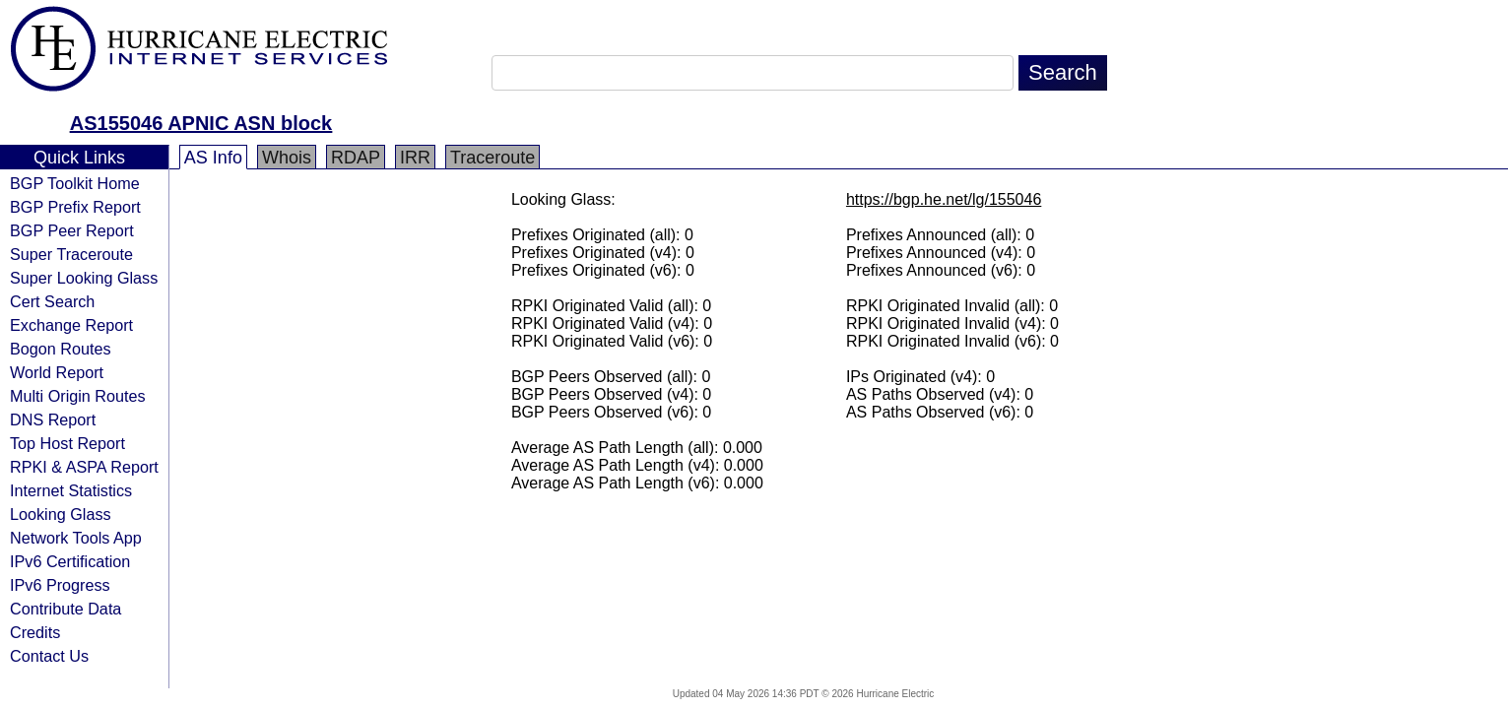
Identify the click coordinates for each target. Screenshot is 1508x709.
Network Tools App (76, 538)
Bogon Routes (60, 348)
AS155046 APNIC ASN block (201, 123)
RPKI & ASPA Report (84, 467)
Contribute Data (65, 608)
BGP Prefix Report (75, 207)
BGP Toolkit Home (75, 183)
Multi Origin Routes (78, 396)
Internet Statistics (71, 490)
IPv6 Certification (70, 561)
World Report (56, 372)
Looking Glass (60, 514)
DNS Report (53, 419)
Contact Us (49, 656)
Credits (35, 632)
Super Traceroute (71, 254)
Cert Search (52, 301)
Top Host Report (67, 443)
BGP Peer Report (72, 230)
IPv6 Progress (60, 585)
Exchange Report (71, 325)
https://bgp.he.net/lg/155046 (943, 199)
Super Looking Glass (84, 278)
